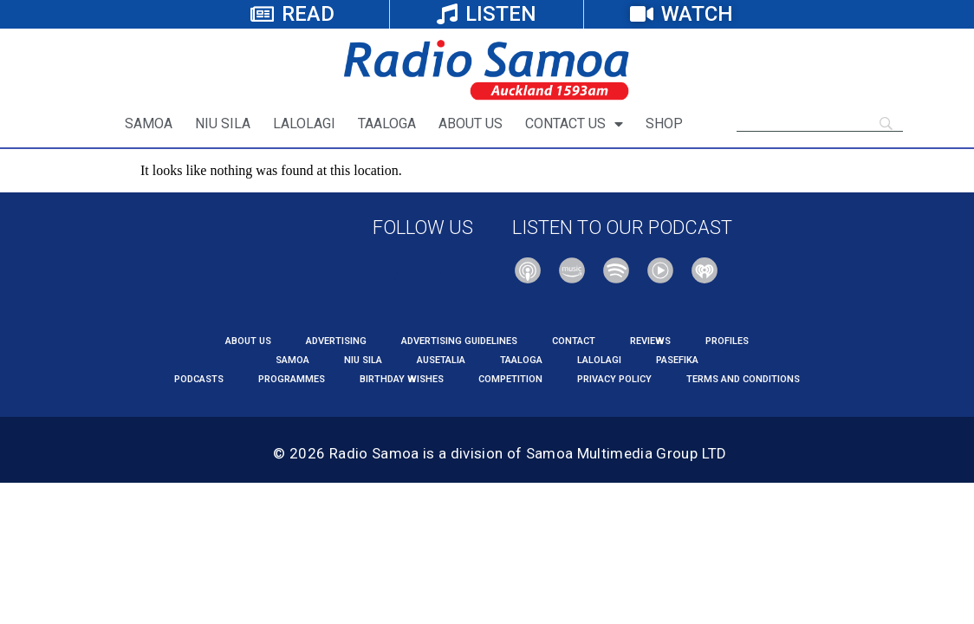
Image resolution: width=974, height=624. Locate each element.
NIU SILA (222, 123)
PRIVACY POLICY (614, 379)
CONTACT (573, 341)
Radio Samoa (374, 453)
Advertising (336, 341)
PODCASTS (199, 379)
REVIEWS (650, 341)
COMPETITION (510, 379)
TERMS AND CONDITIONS (743, 379)
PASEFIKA (677, 360)
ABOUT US (470, 123)
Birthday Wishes (402, 379)
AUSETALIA (441, 360)
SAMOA (148, 123)
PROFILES (727, 341)
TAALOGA (387, 123)
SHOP (664, 123)
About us (248, 341)
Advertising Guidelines (459, 341)
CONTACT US (574, 124)
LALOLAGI (304, 123)
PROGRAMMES (291, 379)
